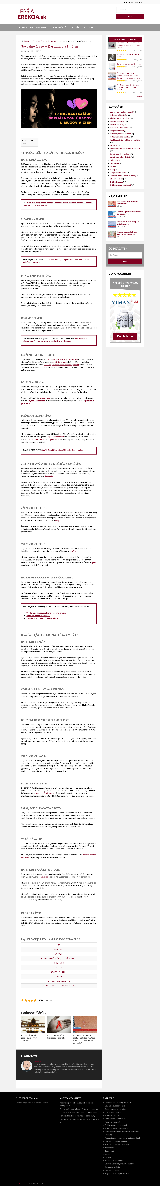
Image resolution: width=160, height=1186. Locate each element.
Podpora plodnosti (117, 131)
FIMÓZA (59, 976)
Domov (27, 41)
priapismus (45, 398)
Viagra (112, 166)
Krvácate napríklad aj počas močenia (63, 359)
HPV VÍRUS (58, 949)
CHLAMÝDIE (59, 963)
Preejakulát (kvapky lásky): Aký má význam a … (128, 223)
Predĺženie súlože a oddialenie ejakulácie (125, 140)
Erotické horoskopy (117, 124)
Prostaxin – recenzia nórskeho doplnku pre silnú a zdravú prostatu (128, 87)
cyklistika (53, 439)
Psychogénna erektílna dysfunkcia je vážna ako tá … (79, 1120)
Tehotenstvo (115, 160)
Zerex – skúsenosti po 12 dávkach (129, 64)
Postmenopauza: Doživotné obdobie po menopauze (127, 233)
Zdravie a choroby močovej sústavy (123, 176)
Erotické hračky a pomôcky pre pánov (42, 618)
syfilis (93, 562)
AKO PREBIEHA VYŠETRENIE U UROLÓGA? (59, 986)
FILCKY (59, 967)
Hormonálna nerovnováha (119, 127)
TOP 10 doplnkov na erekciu (33, 27)
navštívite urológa (59, 362)
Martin (26, 51)
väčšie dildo (43, 877)
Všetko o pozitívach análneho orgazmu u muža (46, 613)
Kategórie (59, 27)
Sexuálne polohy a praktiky (119, 154)
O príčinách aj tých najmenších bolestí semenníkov (62, 450)
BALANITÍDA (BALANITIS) (59, 981)
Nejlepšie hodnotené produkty (125, 39)
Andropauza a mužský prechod (121, 112)
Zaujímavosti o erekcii (118, 173)
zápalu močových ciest (44, 793)
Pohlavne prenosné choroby (45, 41)
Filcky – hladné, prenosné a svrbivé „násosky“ (32, 1036)
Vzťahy (112, 169)
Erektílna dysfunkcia (117, 121)
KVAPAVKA (58, 954)
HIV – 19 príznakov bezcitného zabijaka (56, 1036)
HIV (58, 945)
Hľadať (130, 16)
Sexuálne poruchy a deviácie (120, 157)
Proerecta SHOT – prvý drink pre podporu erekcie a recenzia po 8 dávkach (128, 45)
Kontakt (89, 27)
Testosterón (114, 163)
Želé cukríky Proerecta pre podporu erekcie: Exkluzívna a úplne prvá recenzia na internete (128, 75)
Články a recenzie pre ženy (119, 118)
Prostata (113, 145)
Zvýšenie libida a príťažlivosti (120, 185)
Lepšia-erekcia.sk (22, 1183)
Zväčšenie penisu (116, 182)
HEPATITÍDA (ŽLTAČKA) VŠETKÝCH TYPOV (59, 958)
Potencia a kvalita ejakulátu (120, 137)
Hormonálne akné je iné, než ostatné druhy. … (127, 202)
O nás (75, 27)
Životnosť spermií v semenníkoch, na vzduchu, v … (129, 213)
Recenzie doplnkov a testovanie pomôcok (125, 148)
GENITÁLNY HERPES (58, 972)
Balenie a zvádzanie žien (119, 115)
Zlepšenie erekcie (116, 179)
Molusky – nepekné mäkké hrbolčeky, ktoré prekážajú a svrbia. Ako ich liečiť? (83, 1039)
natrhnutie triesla (36, 439)
